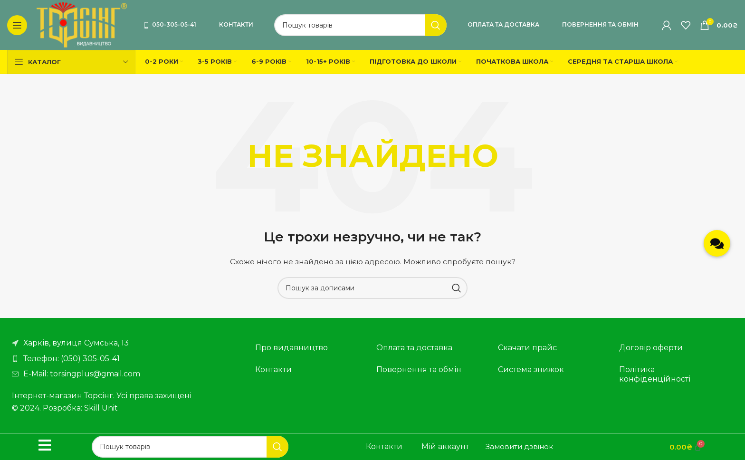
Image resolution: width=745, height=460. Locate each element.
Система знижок (531, 369)
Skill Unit (101, 407)
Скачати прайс (527, 347)
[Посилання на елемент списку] (124, 359)
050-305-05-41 (169, 24)
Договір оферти (651, 347)
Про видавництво (291, 347)
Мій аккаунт (445, 446)
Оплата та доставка (503, 24)
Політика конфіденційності (654, 374)
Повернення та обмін (600, 24)
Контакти (236, 24)
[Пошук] (360, 25)
